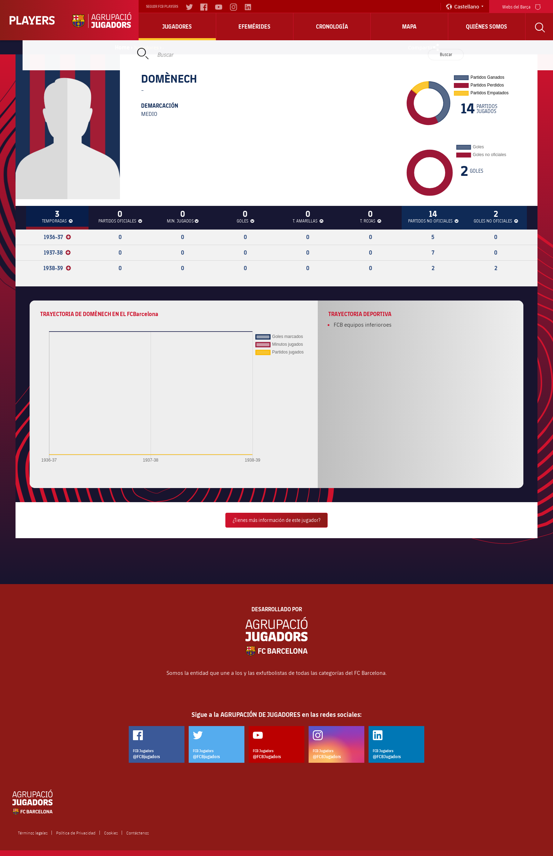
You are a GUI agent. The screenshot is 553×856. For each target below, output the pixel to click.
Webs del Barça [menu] (521, 6)
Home (122, 47)
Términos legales (33, 832)
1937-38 (57, 252)
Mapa (409, 26)
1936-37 (57, 236)
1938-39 (57, 268)
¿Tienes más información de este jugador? (276, 520)
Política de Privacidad (76, 832)
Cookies (111, 832)
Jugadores (177, 26)
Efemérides (254, 26)
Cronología (332, 26)
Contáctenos (137, 832)
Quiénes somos (486, 26)
